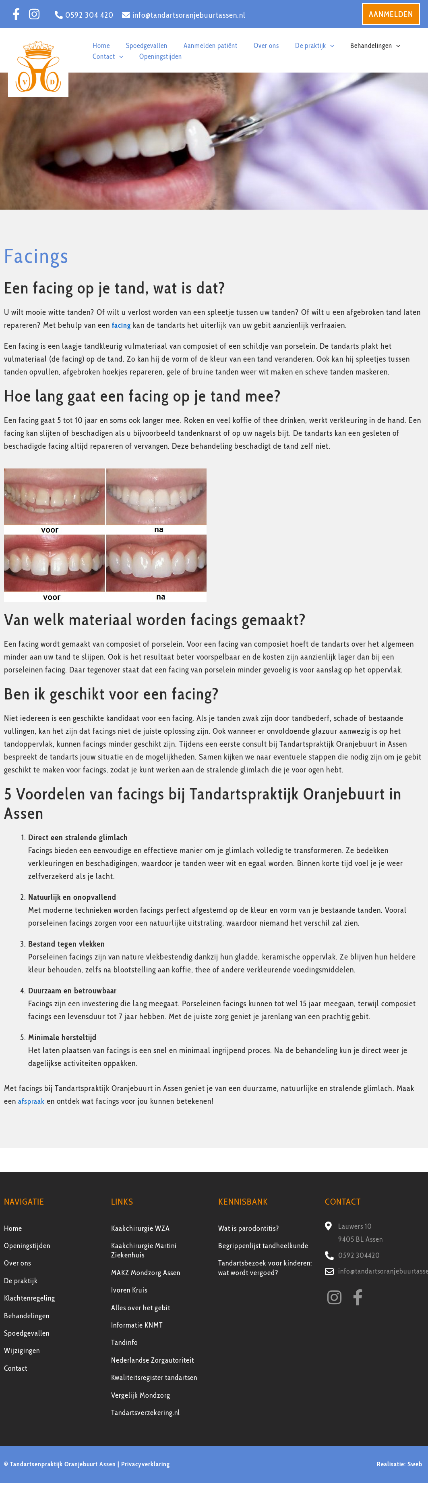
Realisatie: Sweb (400, 1464)
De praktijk (21, 1280)
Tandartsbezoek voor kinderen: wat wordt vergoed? (265, 1268)
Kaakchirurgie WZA (140, 1228)
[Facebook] (16, 14)
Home (13, 1228)
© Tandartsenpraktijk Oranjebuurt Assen (60, 1464)
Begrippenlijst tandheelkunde (263, 1245)
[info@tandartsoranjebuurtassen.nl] (184, 15)
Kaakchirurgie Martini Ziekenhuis (144, 1250)
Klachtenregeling (29, 1298)
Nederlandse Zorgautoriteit (152, 1360)
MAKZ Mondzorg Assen (145, 1272)
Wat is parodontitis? (248, 1228)
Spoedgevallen (27, 1333)
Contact (15, 1368)
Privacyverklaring (145, 1464)
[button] (391, 14)
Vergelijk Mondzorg (140, 1395)
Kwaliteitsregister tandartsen (154, 1377)
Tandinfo (124, 1342)
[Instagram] (34, 14)
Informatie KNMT (137, 1325)
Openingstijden (27, 1245)
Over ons (17, 1263)
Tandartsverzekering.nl (145, 1412)
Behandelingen (27, 1315)
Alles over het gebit (140, 1307)
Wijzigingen (22, 1350)
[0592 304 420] (84, 15)
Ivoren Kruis (129, 1290)
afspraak (32, 1101)
